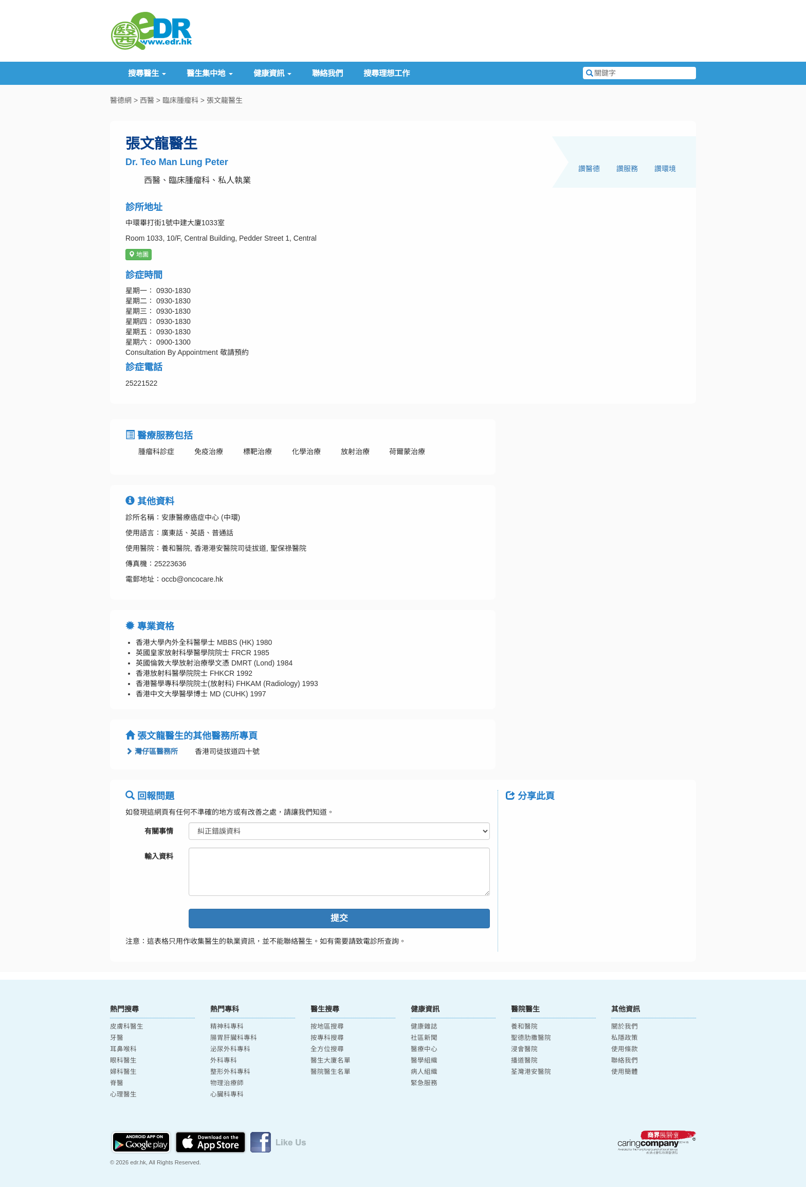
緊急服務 (424, 1083)
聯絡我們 (327, 73)
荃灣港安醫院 (531, 1071)
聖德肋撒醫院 (531, 1037)
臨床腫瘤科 (180, 100)
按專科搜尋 (327, 1037)
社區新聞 (424, 1037)
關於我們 (624, 1026)
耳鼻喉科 (123, 1049)
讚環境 (665, 169)
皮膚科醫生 (126, 1026)
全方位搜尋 (327, 1049)
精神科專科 (227, 1026)
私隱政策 (624, 1037)
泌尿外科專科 (230, 1049)
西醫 (147, 100)
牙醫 (116, 1037)
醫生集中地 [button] (209, 73)
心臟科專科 (227, 1094)
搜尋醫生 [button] (147, 73)
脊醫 (116, 1083)
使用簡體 (624, 1071)
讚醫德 (589, 169)
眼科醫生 (123, 1060)
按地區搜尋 (327, 1026)
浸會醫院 (524, 1049)
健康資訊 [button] (272, 73)
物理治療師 (227, 1083)
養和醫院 (524, 1026)
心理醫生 (123, 1094)
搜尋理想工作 (386, 73)
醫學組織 (424, 1060)
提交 (339, 918)
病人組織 (424, 1071)
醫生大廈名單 (330, 1060)
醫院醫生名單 (330, 1071)
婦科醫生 (123, 1071)
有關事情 (158, 831)
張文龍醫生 (225, 100)
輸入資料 (158, 856)
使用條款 (624, 1049)
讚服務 (627, 169)
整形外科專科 (230, 1071)
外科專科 (223, 1060)
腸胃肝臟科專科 (233, 1037)
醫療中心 (424, 1049)
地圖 (139, 254)
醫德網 (121, 100)
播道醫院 (524, 1060)
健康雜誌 (424, 1026)
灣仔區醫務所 (151, 751)
